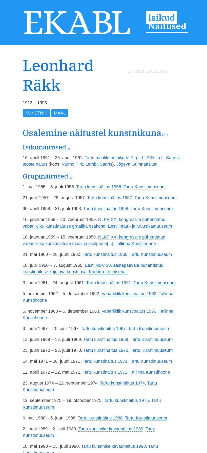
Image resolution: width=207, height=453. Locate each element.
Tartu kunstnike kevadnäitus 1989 (110, 428)
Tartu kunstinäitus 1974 (122, 383)
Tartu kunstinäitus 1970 (105, 350)
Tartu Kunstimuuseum (145, 186)
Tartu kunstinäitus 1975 (126, 400)
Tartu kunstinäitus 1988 (100, 417)
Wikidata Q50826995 (147, 71)
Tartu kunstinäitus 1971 (104, 361)
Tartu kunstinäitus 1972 (104, 372)
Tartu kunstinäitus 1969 (105, 339)
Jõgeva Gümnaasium (136, 164)
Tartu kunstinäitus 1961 (108, 282)
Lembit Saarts (99, 164)
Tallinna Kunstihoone (135, 243)
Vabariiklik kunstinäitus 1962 (128, 293)
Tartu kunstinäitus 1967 (103, 328)
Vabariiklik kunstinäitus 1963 (128, 311)
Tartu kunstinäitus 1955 (98, 186)
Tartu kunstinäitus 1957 (109, 197)
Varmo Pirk (72, 164)
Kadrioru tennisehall (108, 271)
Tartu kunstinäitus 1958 (105, 208)
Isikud (161, 17)
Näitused (167, 26)
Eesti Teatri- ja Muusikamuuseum (140, 226)
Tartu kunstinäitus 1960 (104, 254)
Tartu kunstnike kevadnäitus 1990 (113, 446)
